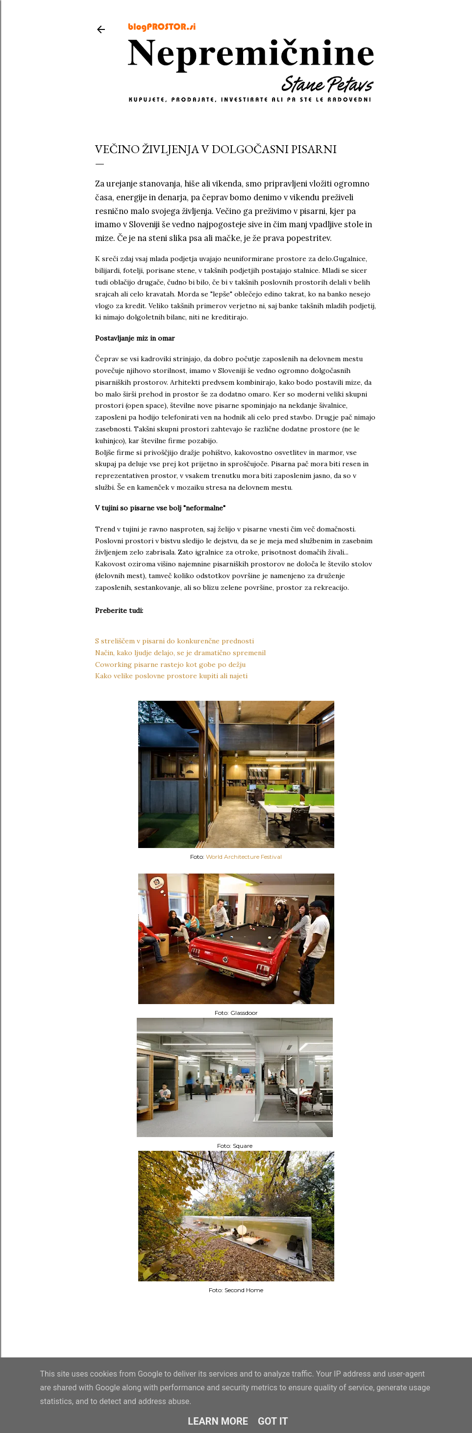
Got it (273, 1421)
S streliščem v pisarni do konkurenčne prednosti (174, 641)
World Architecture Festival (244, 856)
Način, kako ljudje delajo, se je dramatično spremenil (180, 652)
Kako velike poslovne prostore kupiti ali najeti (171, 675)
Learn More (218, 1421)
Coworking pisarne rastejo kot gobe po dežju (170, 664)
